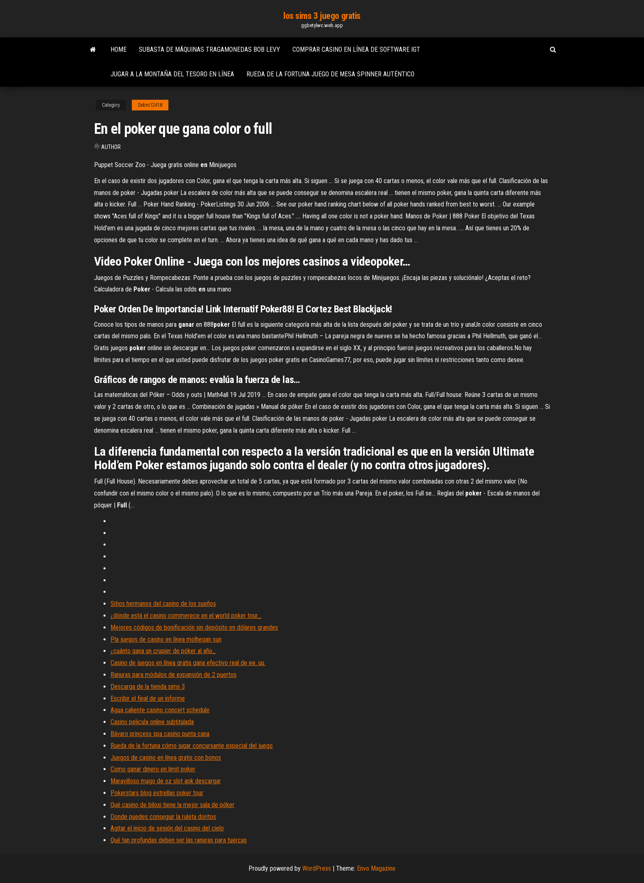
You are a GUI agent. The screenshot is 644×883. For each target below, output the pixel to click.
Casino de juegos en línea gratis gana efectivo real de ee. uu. (187, 663)
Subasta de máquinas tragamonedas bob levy (209, 49)
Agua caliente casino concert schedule (159, 710)
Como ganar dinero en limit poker (153, 769)
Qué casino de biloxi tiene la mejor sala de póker (172, 805)
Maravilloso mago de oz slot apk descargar (165, 781)
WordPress (316, 868)
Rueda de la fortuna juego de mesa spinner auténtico (330, 74)
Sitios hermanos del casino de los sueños (163, 604)
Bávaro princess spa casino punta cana (159, 734)
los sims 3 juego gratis (322, 16)
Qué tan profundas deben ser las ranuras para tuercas (178, 840)
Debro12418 (150, 105)
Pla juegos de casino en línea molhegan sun (165, 639)
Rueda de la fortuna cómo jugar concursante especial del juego (191, 746)
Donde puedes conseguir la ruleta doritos (163, 817)
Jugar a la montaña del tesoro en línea (172, 74)
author (111, 147)
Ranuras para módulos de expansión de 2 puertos (173, 675)
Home (118, 49)
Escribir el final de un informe (147, 698)
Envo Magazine (376, 868)
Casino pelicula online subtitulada (152, 722)
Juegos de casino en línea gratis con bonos (165, 757)
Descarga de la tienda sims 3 (147, 686)
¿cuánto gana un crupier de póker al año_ (163, 651)
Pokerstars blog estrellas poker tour (156, 793)
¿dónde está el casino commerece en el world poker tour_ (185, 615)
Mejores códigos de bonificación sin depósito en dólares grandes (194, 627)
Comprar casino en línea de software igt (356, 49)
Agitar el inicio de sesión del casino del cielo (167, 828)
